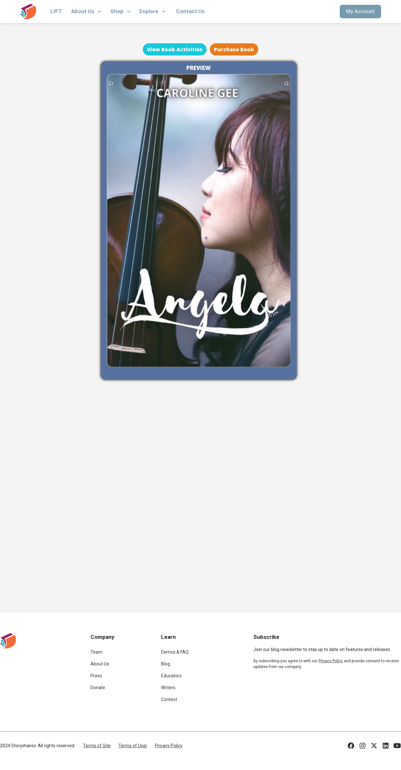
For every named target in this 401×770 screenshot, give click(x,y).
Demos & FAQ (175, 652)
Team (96, 652)
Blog (165, 663)
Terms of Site (97, 745)
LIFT (56, 11)
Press (96, 675)
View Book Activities (174, 49)
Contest (169, 699)
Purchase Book (234, 49)
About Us (99, 663)
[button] (87, 11)
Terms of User (132, 745)
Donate (97, 687)
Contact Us (190, 11)
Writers (168, 687)
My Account (360, 11)
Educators (171, 675)
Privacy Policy (169, 745)
